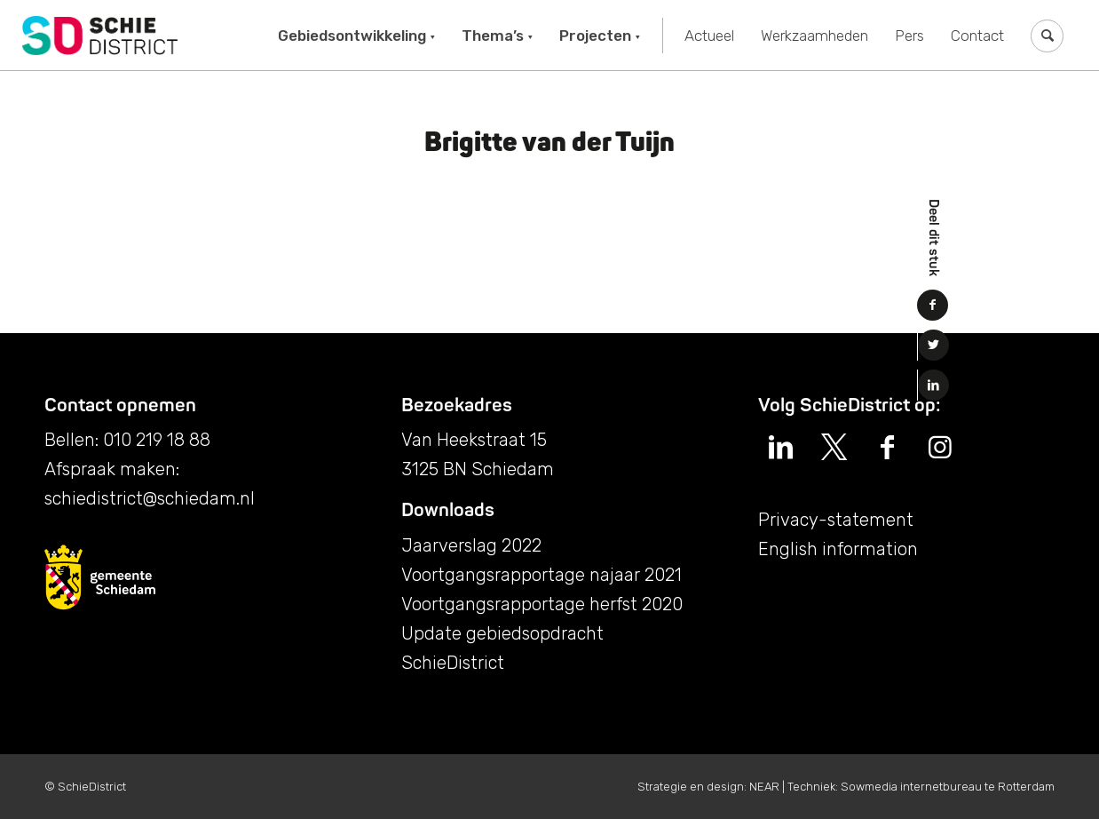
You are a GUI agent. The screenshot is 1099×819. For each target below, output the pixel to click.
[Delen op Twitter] (933, 345)
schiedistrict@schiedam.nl (149, 498)
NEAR (764, 786)
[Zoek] (1047, 35)
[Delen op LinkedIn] (933, 385)
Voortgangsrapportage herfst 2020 (542, 604)
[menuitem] (356, 35)
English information (838, 549)
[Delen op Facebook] (932, 305)
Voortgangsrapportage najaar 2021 (541, 574)
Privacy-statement (835, 519)
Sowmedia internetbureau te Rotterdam (948, 786)
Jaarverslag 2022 (471, 545)
